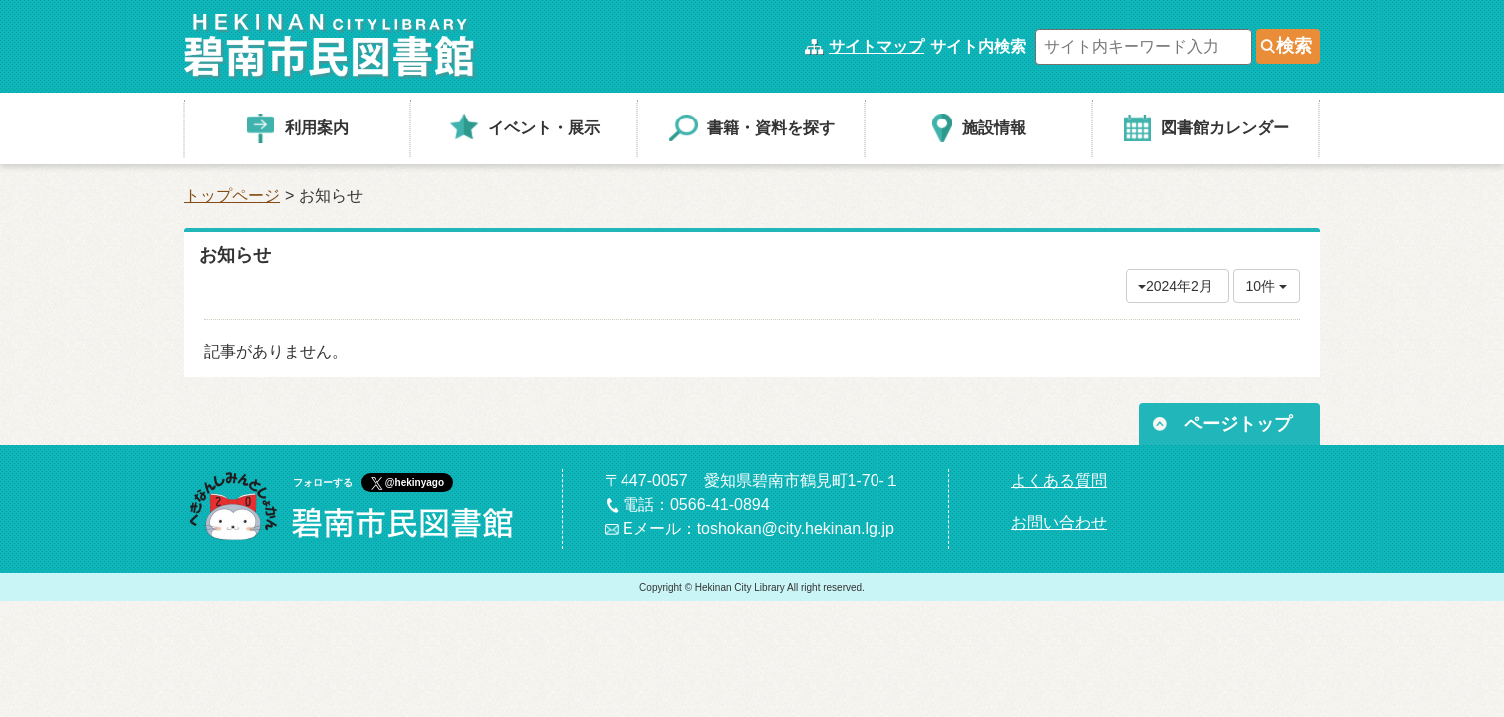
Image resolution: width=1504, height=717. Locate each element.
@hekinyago (414, 482)
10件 (1266, 286)
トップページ (232, 195)
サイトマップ (876, 46)
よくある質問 (1059, 480)
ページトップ (1238, 424)
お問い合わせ (1059, 522)
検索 (1294, 46)
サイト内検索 (978, 46)
